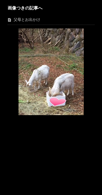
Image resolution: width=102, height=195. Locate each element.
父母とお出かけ (27, 20)
